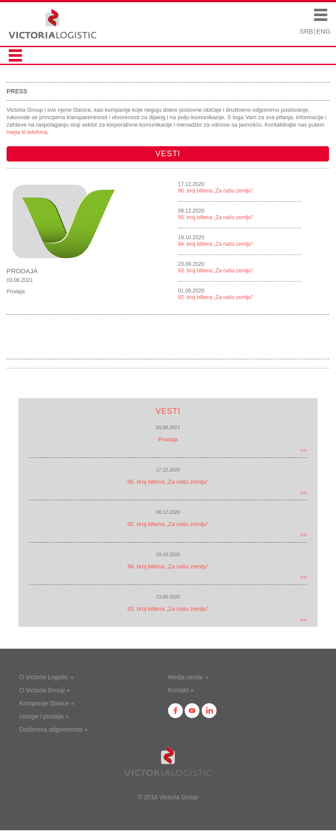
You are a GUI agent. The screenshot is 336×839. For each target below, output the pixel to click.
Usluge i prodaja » (44, 716)
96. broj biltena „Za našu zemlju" (215, 191)
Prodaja (22, 271)
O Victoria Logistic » (46, 677)
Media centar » (188, 677)
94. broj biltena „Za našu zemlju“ (215, 244)
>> (303, 450)
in (209, 710)
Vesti (167, 153)
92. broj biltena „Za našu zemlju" (215, 297)
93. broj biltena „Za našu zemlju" (215, 271)
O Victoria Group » (44, 690)
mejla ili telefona (27, 132)
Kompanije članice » (46, 703)
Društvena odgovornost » (53, 729)
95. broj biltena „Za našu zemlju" (215, 217)
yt (192, 710)
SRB (306, 31)
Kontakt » (181, 690)
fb (175, 710)
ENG (323, 31)
